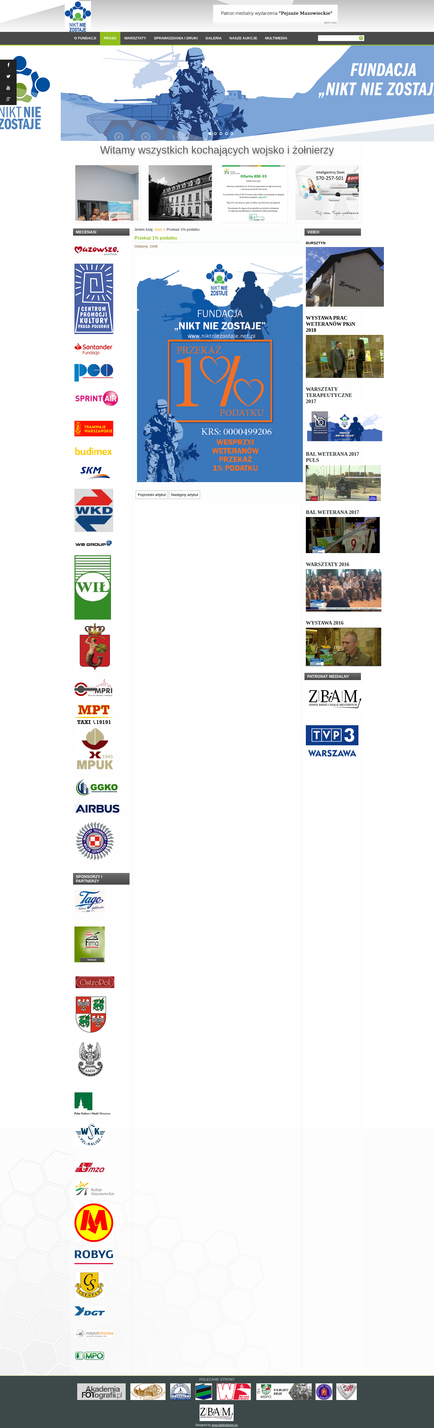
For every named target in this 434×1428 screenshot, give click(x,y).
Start (158, 229)
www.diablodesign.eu (225, 1425)
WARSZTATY (135, 38)
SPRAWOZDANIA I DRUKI (176, 38)
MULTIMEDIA (276, 38)
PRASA (110, 38)
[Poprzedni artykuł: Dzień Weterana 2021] (152, 494)
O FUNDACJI (85, 38)
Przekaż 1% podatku (156, 238)
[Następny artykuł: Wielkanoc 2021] (184, 494)
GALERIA (213, 38)
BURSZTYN (316, 243)
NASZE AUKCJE (243, 38)
